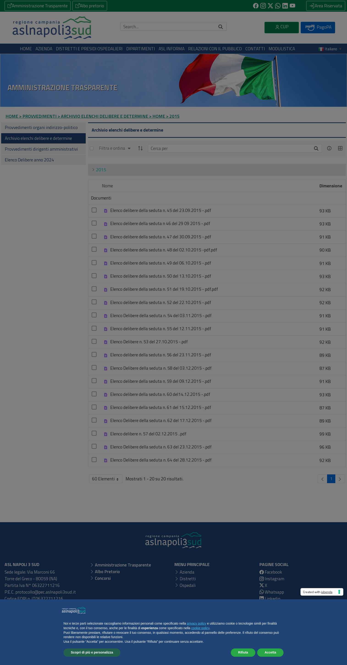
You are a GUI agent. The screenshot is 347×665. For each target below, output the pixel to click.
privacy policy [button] (196, 623)
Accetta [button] (270, 652)
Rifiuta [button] (243, 652)
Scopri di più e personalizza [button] (92, 652)
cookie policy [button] (200, 628)
